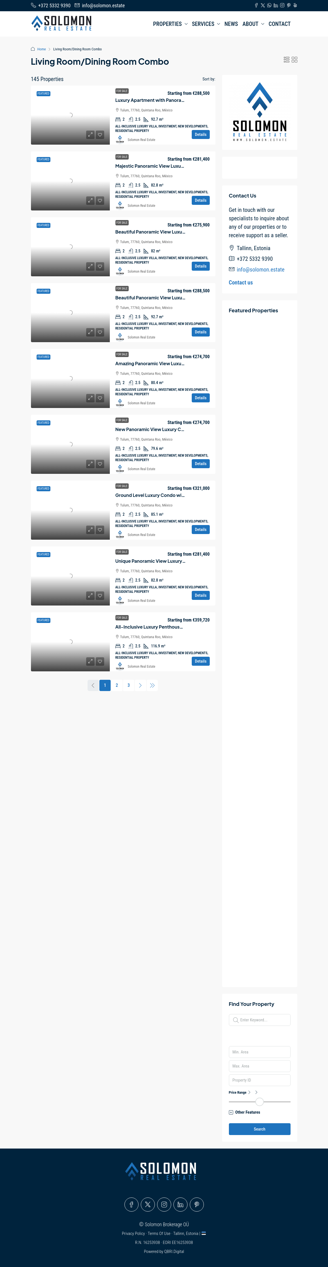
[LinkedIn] (180, 1205)
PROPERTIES (167, 24)
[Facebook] (131, 1205)
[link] (70, 115)
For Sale (122, 91)
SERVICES (203, 24)
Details (200, 134)
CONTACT (280, 24)
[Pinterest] (197, 1205)
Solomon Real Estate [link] (141, 140)
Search (259, 1129)
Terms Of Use (159, 1233)
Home (41, 49)
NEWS (231, 24)
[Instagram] (164, 1205)
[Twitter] (148, 1205)
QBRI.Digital (174, 1251)
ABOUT (250, 24)
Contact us (241, 282)
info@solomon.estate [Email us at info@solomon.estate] (260, 269)
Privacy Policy (134, 1233)
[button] (286, 60)
